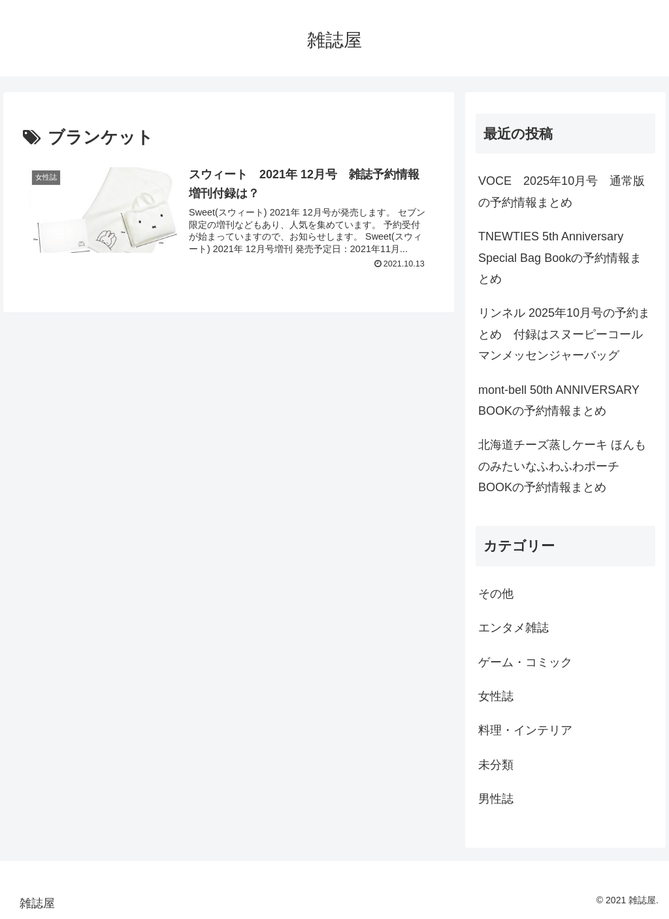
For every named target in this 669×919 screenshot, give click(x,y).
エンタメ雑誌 (513, 627)
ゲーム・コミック (525, 662)
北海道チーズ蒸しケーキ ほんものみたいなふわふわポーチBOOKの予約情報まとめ (562, 466)
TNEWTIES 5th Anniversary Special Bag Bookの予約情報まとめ (560, 257)
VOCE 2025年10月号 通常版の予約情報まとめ (561, 191)
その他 (496, 593)
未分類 (496, 764)
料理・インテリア (525, 730)
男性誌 (496, 798)
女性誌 (496, 696)
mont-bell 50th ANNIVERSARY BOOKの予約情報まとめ (558, 400)
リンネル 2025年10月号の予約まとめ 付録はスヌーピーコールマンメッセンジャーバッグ (564, 334)
